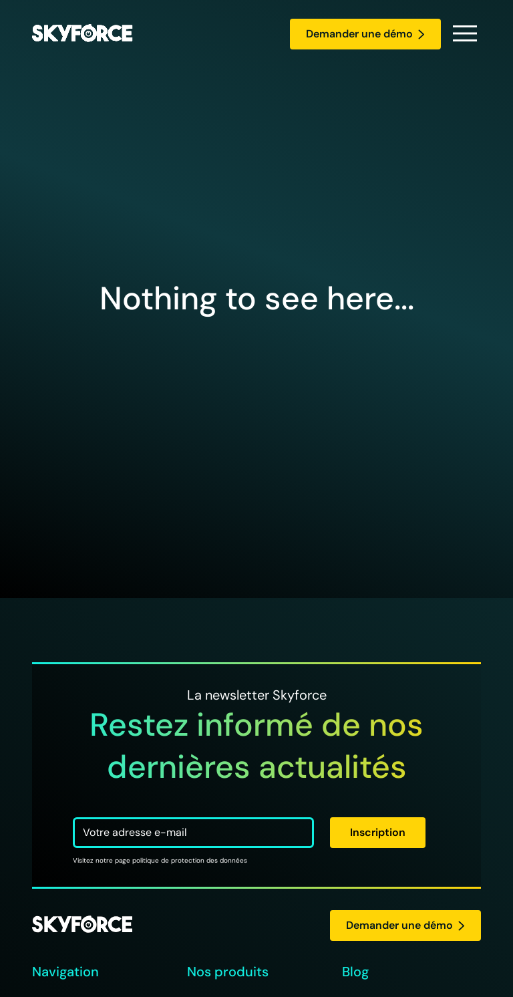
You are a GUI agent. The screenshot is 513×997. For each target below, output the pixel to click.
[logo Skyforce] (82, 925)
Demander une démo (365, 34)
